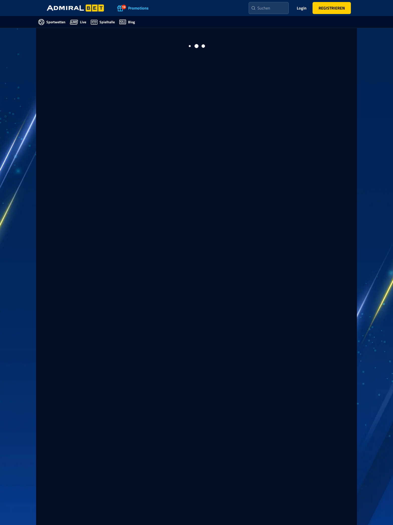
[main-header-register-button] (332, 8)
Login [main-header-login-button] (302, 8)
